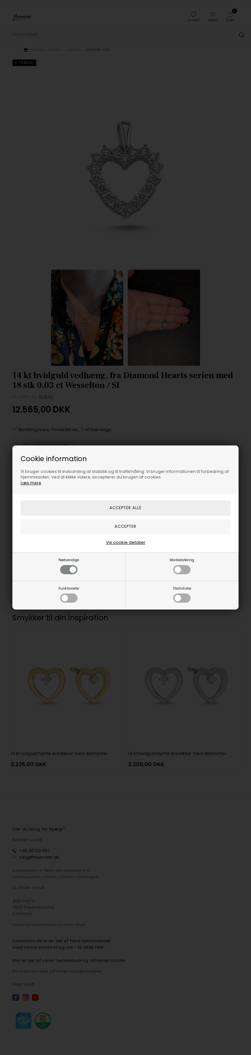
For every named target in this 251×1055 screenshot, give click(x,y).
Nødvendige (69, 566)
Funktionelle (69, 594)
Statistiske (182, 594)
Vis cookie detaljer (125, 542)
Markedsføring (182, 566)
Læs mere (31, 483)
